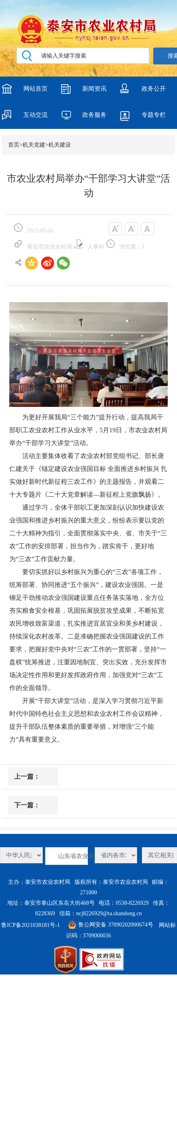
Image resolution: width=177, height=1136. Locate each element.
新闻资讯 (94, 88)
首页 (13, 145)
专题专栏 (154, 115)
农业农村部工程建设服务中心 (21, 855)
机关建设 (59, 145)
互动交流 (35, 115)
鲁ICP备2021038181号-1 (30, 925)
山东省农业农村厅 (73, 856)
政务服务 (94, 115)
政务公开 (154, 88)
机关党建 (34, 145)
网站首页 (35, 88)
